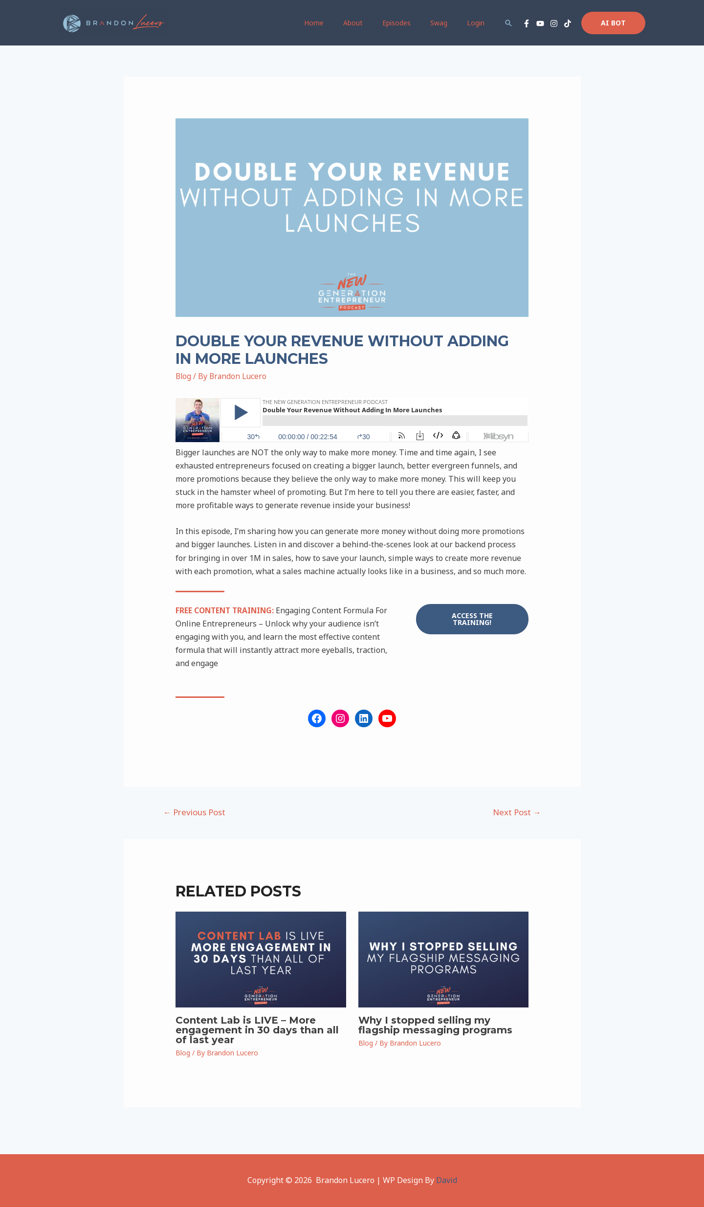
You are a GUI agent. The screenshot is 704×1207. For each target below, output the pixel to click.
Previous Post (194, 812)
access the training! (472, 619)
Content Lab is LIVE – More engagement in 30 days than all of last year (257, 1030)
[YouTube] (540, 23)
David (446, 1180)
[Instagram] (554, 23)
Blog (184, 376)
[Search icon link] (508, 23)
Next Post (517, 812)
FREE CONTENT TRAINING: (227, 610)
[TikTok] (568, 23)
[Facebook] (526, 23)
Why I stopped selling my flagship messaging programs (435, 1025)
